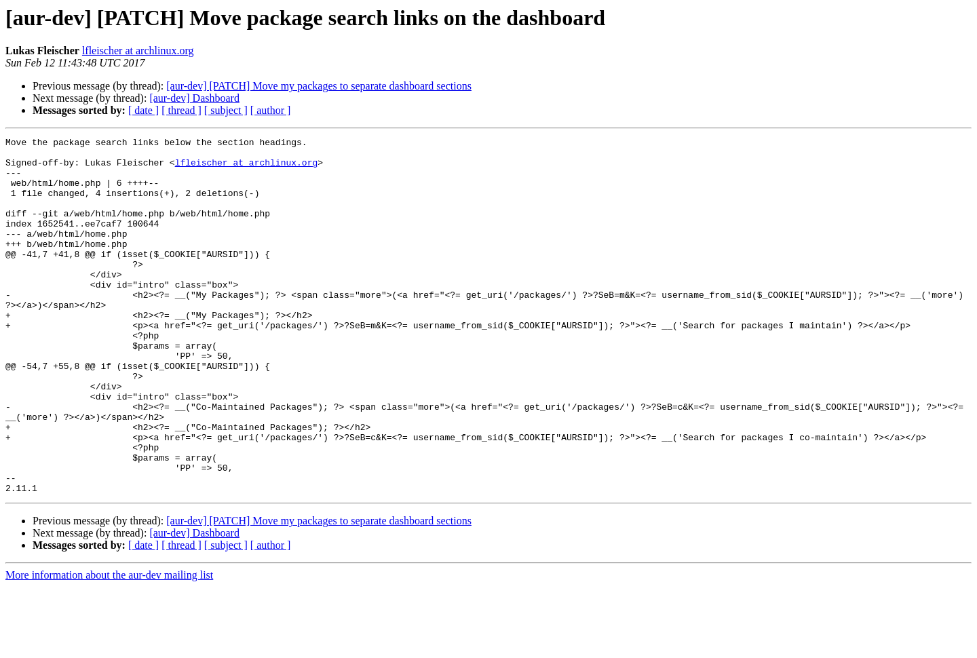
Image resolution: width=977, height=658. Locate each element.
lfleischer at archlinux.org (138, 50)
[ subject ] (226, 110)
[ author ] (270, 110)
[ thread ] (181, 110)
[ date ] (143, 110)
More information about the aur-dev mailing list (109, 646)
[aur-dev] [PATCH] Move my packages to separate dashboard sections (319, 86)
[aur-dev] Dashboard (194, 98)
